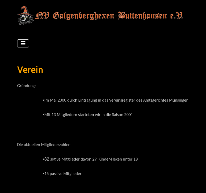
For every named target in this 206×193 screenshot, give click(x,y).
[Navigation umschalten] (23, 43)
